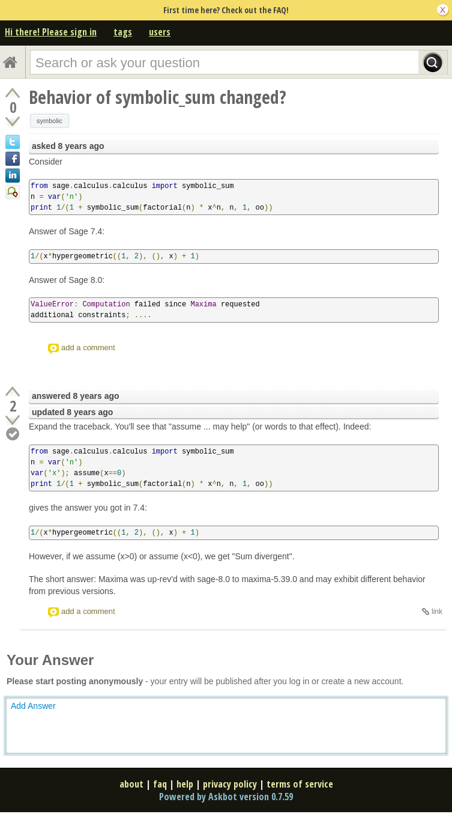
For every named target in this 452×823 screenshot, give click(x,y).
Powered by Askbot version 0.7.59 (226, 796)
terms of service (300, 784)
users (159, 31)
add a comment (88, 347)
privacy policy (230, 784)
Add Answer (33, 706)
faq (160, 784)
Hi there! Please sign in (51, 31)
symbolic (49, 120)
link (437, 611)
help (184, 784)
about (131, 784)
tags (122, 31)
